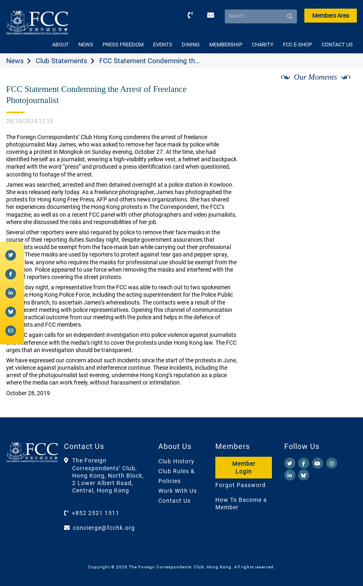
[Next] (342, 87)
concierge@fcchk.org (104, 527)
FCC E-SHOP (297, 44)
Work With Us (177, 491)
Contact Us (174, 500)
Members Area (330, 15)
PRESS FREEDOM (123, 44)
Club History (176, 461)
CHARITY (263, 44)
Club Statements (61, 61)
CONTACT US (337, 44)
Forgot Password (240, 485)
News (15, 61)
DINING (191, 44)
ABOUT (60, 44)
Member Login (244, 467)
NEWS (85, 44)
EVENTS (162, 44)
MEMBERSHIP (225, 44)
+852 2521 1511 (95, 513)
